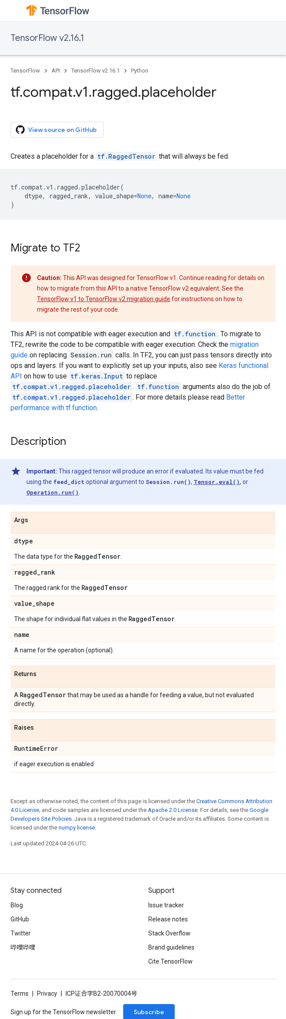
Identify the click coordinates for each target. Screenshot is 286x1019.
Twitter (21, 933)
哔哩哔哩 (23, 947)
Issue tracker (166, 905)
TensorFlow (25, 70)
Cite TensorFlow (170, 961)
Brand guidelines (171, 947)
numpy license (77, 827)
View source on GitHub (56, 129)
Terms (20, 993)
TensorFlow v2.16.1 (47, 38)
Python (139, 70)
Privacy (47, 993)
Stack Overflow (169, 933)
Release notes (168, 919)
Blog (17, 905)
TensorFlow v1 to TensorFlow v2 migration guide (103, 298)
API (55, 70)
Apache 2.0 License (173, 810)
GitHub (20, 919)
